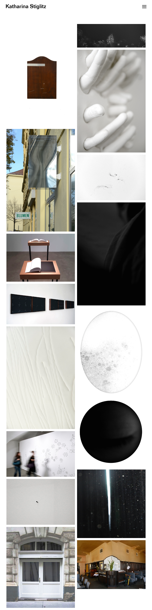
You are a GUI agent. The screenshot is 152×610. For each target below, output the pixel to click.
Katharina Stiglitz (26, 6)
